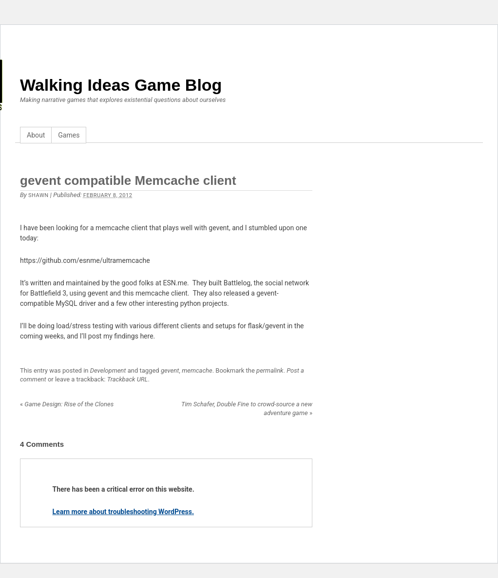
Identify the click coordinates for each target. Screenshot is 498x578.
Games (68, 135)
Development (108, 370)
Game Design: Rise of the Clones (67, 404)
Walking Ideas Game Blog (121, 85)
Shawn (38, 195)
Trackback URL (127, 379)
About (36, 135)
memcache (197, 370)
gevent (170, 370)
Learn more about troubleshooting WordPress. (123, 512)
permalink (269, 370)
